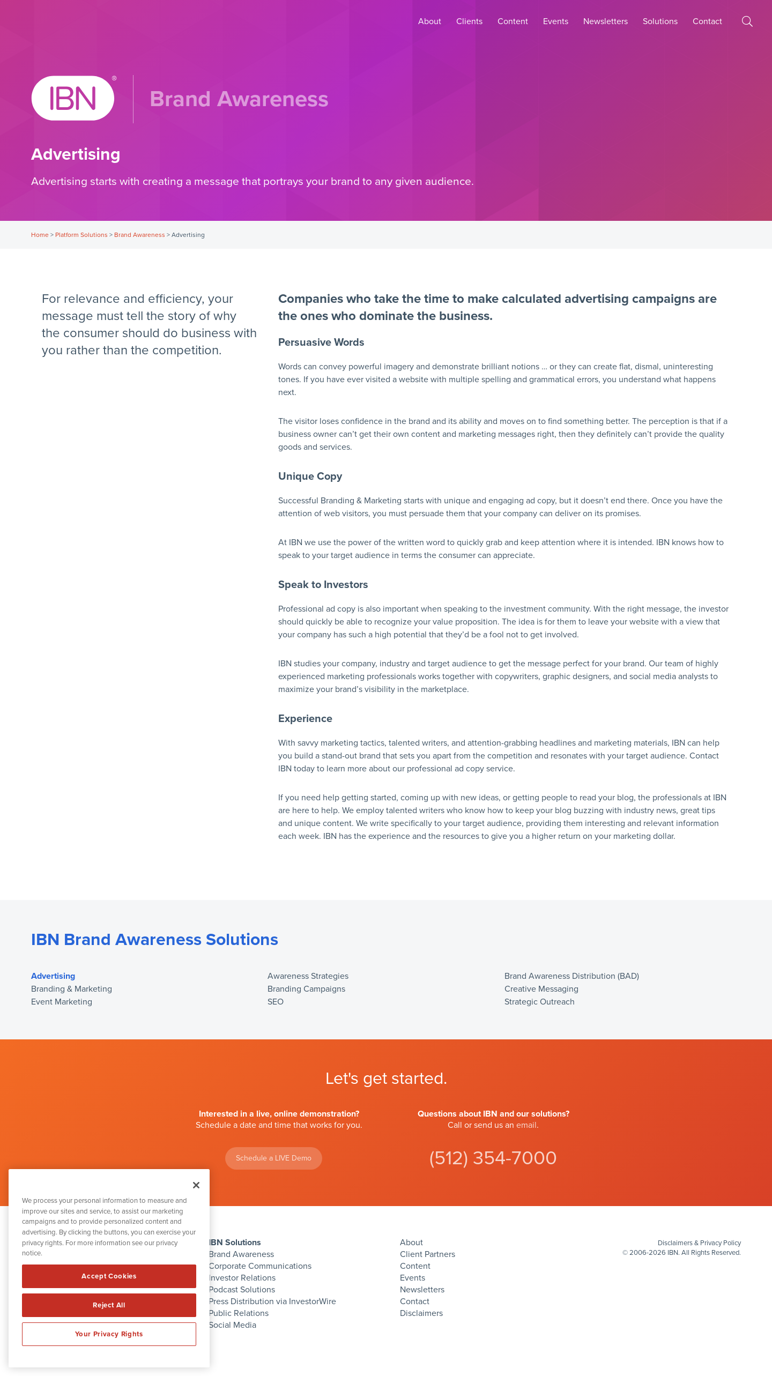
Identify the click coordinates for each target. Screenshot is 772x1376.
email (526, 1125)
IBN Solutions (235, 1242)
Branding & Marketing (71, 989)
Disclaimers (421, 1313)
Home (40, 235)
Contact (707, 21)
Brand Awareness (139, 235)
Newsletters (605, 21)
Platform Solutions (81, 235)
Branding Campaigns (306, 989)
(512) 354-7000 (493, 1158)
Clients (469, 21)
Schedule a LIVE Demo (273, 1158)
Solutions (660, 21)
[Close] (196, 1185)
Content (513, 21)
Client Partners (427, 1254)
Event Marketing (61, 1001)
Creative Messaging (541, 989)
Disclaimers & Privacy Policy (699, 1243)
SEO (276, 1001)
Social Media (232, 1325)
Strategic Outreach (539, 1001)
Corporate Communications (260, 1266)
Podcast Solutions (242, 1289)
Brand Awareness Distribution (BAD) (571, 976)
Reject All (109, 1305)
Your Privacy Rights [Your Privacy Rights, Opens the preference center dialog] (109, 1334)
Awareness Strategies (308, 976)
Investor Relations (242, 1278)
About (429, 21)
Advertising (53, 976)
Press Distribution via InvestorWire (272, 1301)
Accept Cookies (108, 1276)
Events (555, 21)
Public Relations (239, 1313)
